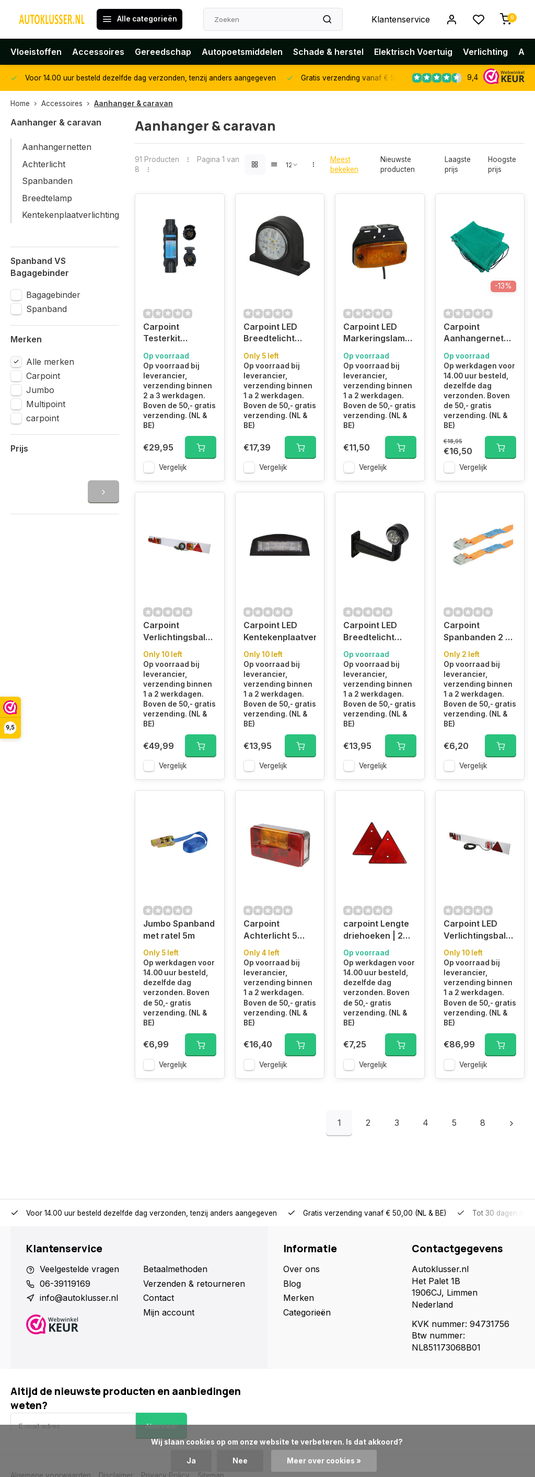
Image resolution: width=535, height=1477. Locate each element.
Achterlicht (43, 164)
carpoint (42, 418)
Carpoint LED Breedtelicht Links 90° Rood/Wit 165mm (377, 632)
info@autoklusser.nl (79, 1298)
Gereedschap (163, 52)
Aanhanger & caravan (133, 103)
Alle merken (50, 361)
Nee (240, 1461)
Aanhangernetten (56, 147)
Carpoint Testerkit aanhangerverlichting (179, 333)
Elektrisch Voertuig (413, 52)
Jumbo (40, 390)
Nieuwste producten (397, 164)
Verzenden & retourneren (194, 1283)
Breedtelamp (47, 198)
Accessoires (98, 52)
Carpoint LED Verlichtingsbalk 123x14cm (477, 930)
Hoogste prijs (502, 164)
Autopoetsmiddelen (242, 52)
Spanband (46, 309)
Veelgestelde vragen (79, 1269)
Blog (292, 1283)
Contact (158, 1298)
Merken (298, 1298)
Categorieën (307, 1312)
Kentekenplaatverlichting (70, 215)
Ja (191, 1461)
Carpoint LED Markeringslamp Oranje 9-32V (376, 333)
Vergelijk (173, 467)
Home (25, 103)
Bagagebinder (53, 295)
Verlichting (485, 52)
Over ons (301, 1269)
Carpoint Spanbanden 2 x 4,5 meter (477, 632)
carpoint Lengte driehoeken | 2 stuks (376, 930)
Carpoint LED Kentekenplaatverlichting (280, 631)
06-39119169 (65, 1283)
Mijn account (168, 1312)
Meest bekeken (344, 164)
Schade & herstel (328, 52)
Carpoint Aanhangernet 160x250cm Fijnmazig (474, 333)
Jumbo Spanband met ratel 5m (179, 929)
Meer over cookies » (324, 1461)
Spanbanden (47, 181)
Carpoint (43, 376)
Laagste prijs (458, 164)
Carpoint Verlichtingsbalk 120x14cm (176, 632)
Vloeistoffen (36, 52)
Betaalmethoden (175, 1269)
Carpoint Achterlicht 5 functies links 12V (279, 930)
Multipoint (45, 404)
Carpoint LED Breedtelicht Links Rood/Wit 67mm (274, 333)
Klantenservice (400, 19)
